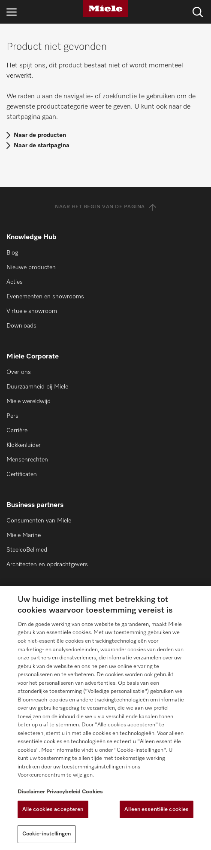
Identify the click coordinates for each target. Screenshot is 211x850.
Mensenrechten (27, 460)
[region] (105, 718)
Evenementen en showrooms (45, 297)
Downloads (21, 326)
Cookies (92, 792)
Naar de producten (40, 135)
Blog (12, 253)
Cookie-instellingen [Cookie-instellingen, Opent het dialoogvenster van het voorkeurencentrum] (46, 834)
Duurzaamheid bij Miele (37, 387)
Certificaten (21, 474)
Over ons (18, 372)
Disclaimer (31, 792)
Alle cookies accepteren (53, 809)
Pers (12, 416)
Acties (14, 282)
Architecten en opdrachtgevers (47, 565)
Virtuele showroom (31, 311)
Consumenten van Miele (38, 521)
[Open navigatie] (11, 12)
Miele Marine (23, 535)
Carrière (16, 431)
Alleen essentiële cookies (156, 809)
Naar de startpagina (41, 146)
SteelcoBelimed (26, 550)
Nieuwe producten (31, 267)
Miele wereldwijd (28, 401)
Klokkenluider (23, 445)
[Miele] (105, 8)
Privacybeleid (63, 792)
